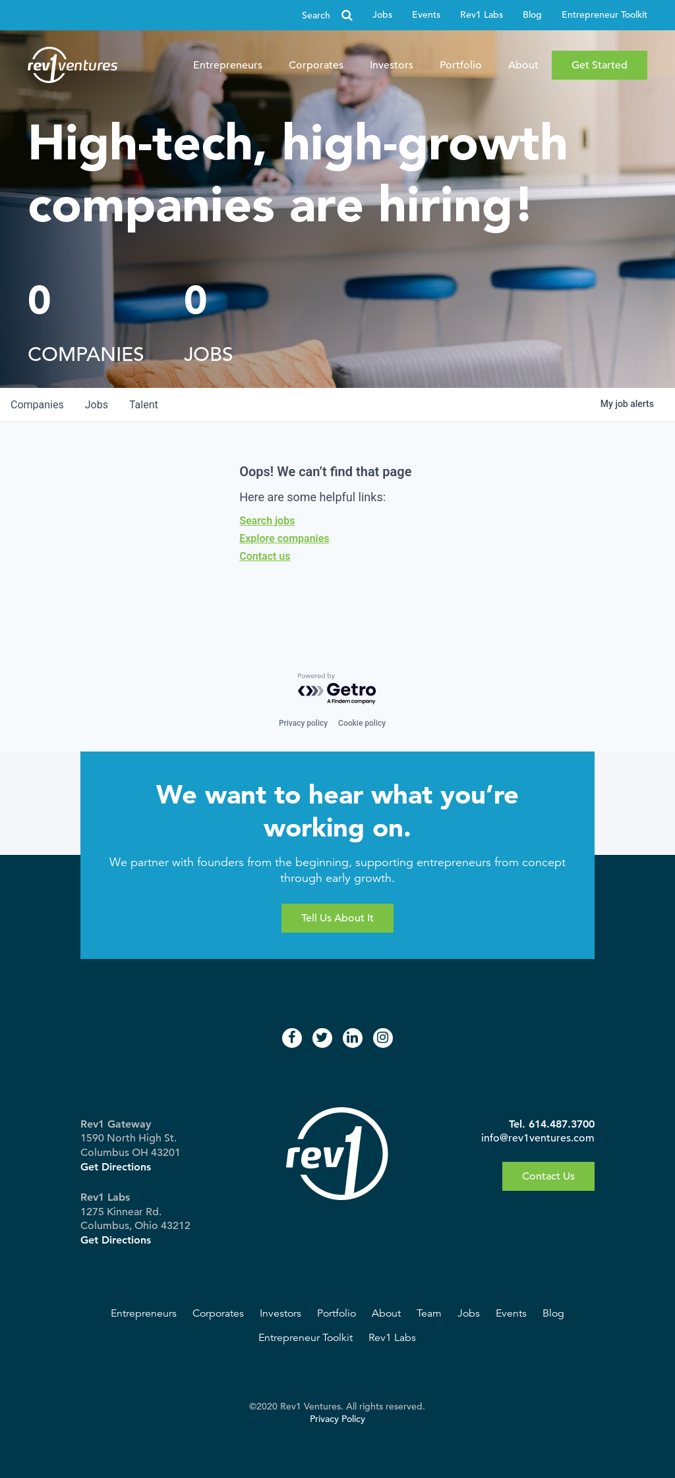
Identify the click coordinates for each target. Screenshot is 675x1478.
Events (426, 14)
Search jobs (267, 520)
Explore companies (284, 538)
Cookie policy (362, 723)
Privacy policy (303, 723)
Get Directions (115, 1167)
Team (429, 1313)
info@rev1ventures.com (538, 1138)
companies (37, 404)
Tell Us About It (337, 918)
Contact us (264, 556)
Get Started (600, 65)
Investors (391, 65)
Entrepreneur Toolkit (604, 14)
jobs (96, 404)
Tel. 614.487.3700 (552, 1124)
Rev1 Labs (481, 14)
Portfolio (461, 65)
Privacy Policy (337, 1419)
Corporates (316, 65)
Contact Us (548, 1176)
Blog (532, 14)
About (523, 65)
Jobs (382, 14)
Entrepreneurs (227, 65)
